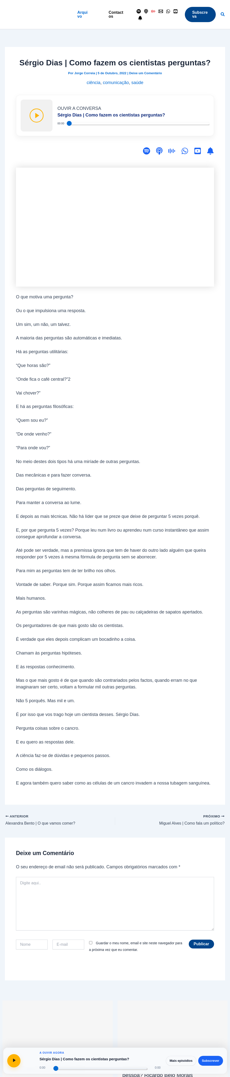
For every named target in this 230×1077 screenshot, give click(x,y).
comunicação (116, 82)
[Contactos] (161, 11)
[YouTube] (175, 11)
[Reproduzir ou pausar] (13, 1060)
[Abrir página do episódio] (29, 1060)
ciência (93, 82)
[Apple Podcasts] (146, 11)
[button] (83, 14)
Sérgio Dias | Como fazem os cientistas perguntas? (84, 1059)
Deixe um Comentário (145, 73)
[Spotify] (138, 11)
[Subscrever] (210, 152)
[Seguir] (140, 18)
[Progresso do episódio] (100, 1068)
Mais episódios (181, 1060)
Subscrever (210, 1060)
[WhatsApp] (168, 11)
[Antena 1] (153, 11)
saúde (137, 82)
